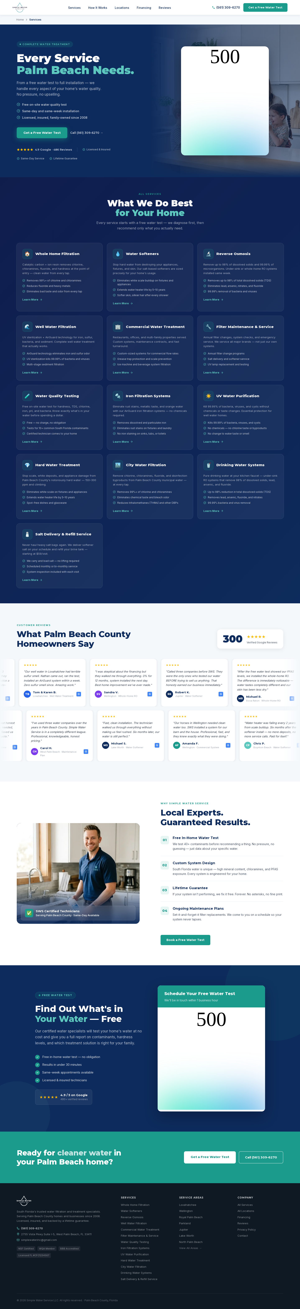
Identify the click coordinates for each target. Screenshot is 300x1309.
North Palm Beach (191, 1242)
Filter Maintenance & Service (139, 1235)
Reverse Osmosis (132, 1217)
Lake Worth (186, 1235)
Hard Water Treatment (135, 1260)
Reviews (165, 7)
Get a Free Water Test (265, 7)
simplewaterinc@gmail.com (37, 1239)
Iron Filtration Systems (135, 1248)
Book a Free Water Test (185, 940)
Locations (122, 7)
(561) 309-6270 (226, 7)
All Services (245, 1204)
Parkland (185, 1223)
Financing (144, 7)
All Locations (245, 1211)
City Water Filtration (133, 1266)
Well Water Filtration (134, 1223)
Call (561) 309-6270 (261, 1157)
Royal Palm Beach (191, 1217)
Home (20, 19)
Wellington (186, 1211)
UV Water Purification (135, 1254)
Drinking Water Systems (136, 1272)
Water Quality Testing (135, 1242)
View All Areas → (190, 1248)
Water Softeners (131, 1211)
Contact (242, 1235)
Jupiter (183, 1229)
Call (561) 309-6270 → (86, 133)
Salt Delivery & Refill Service (139, 1279)
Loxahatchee (187, 1204)
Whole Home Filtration (135, 1204)
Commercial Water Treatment (140, 1229)
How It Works (97, 7)
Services (74, 7)
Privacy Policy (246, 1229)
